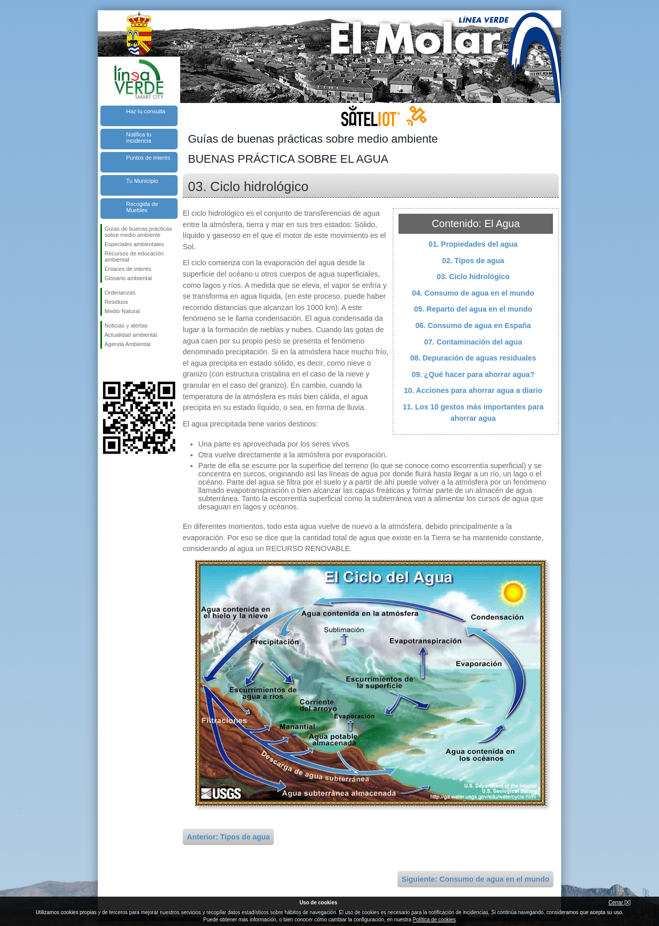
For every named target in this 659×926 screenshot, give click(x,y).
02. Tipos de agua (473, 260)
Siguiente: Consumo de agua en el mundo (475, 879)
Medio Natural (122, 311)
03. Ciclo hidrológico (473, 276)
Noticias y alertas (126, 325)
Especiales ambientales (134, 244)
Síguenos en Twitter (123, 365)
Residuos (116, 302)
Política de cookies (434, 919)
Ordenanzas (120, 292)
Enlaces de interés (128, 269)
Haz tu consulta (145, 111)
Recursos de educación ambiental (134, 256)
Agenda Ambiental (127, 344)
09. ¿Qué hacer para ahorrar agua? (473, 374)
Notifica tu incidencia (138, 137)
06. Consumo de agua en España (473, 325)
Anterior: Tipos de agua (228, 837)
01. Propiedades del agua (473, 244)
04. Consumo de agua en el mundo (473, 293)
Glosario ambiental (128, 278)
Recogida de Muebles (142, 207)
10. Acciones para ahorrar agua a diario (473, 390)
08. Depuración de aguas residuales (473, 358)
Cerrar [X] (620, 902)
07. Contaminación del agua (473, 342)
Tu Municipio (142, 181)
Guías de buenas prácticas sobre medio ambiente (138, 232)
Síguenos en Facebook (106, 365)
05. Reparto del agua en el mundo (473, 309)
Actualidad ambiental (131, 335)
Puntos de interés (148, 158)
